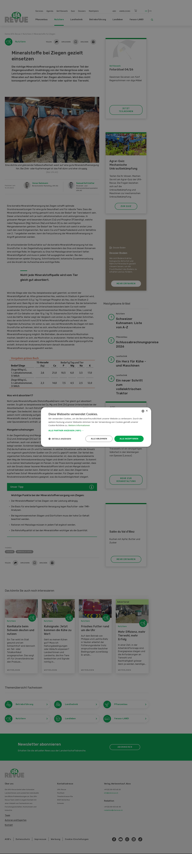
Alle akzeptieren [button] (129, 438)
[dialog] (96, 427)
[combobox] (143, 411)
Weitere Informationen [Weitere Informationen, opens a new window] (79, 425)
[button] (96, 430)
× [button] (147, 411)
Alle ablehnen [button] (99, 438)
